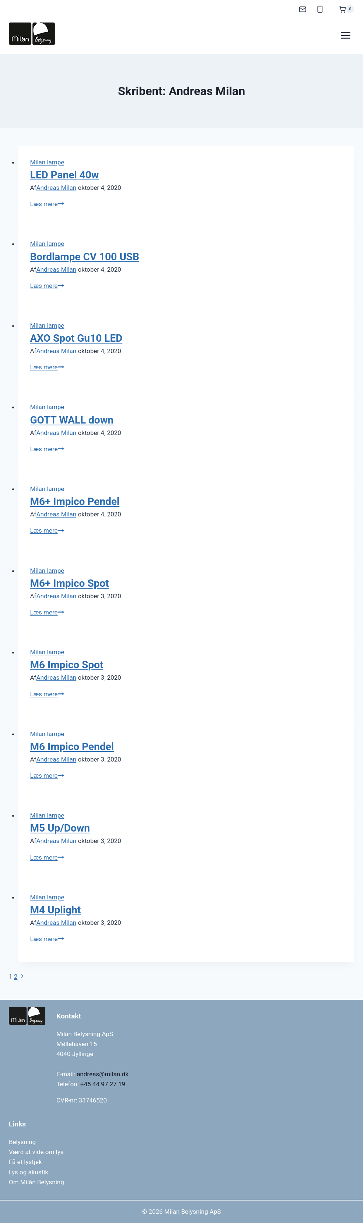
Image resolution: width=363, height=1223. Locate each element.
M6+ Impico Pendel (75, 501)
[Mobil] (320, 9)
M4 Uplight (55, 910)
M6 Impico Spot (67, 665)
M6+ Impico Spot (69, 583)
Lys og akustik (28, 1172)
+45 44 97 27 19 (102, 1084)
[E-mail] (302, 9)
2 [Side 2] (16, 976)
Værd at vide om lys (36, 1152)
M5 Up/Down (60, 828)
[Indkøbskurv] (342, 8)
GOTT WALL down (72, 420)
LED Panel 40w (64, 175)
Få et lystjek (25, 1161)
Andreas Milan (56, 187)
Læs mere (47, 204)
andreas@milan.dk (103, 1074)
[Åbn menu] (345, 35)
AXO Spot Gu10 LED (76, 338)
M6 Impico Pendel (72, 747)
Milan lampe (47, 162)
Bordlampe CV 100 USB (84, 257)
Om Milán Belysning (36, 1182)
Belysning (22, 1142)
